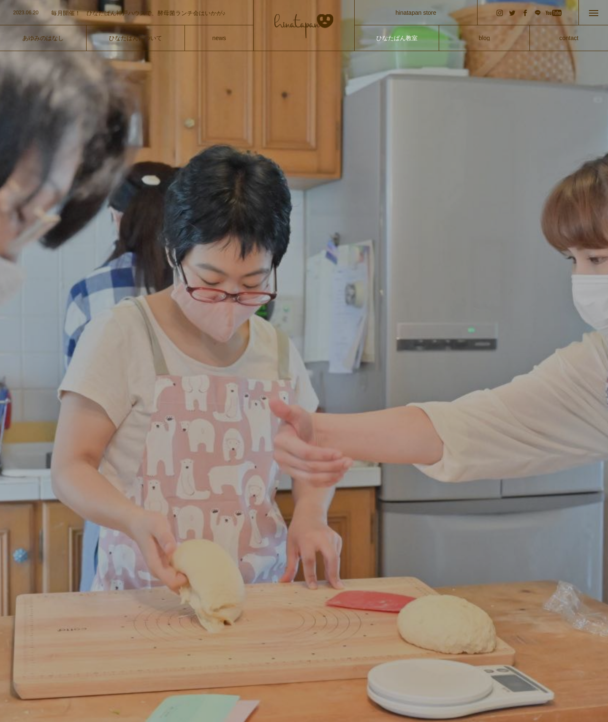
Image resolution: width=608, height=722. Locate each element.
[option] (126, 13)
